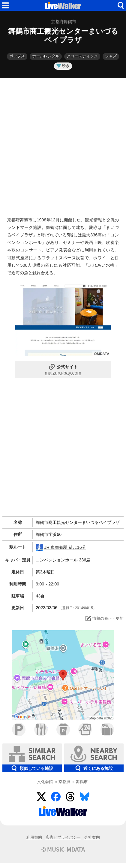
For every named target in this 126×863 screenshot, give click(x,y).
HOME (63, 5)
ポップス (17, 56)
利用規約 (34, 837)
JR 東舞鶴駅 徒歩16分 (61, 547)
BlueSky (84, 796)
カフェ (63, 729)
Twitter (41, 796)
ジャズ (111, 56)
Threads (70, 796)
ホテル (107, 729)
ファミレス (41, 729)
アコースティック (82, 56)
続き (63, 65)
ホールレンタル (45, 56)
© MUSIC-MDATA (63, 849)
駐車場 (19, 729)
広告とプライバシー (63, 837)
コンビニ (85, 729)
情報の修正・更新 (104, 618)
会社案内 (92, 837)
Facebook (56, 796)
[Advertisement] (63, 146)
